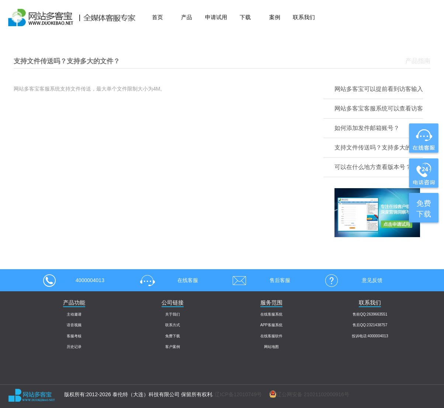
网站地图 (271, 347)
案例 (274, 17)
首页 (157, 17)
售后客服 (259, 280)
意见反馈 (351, 280)
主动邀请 (74, 314)
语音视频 (74, 325)
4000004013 (73, 280)
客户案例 (172, 347)
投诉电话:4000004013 (370, 336)
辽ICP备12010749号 (238, 394)
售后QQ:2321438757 (370, 325)
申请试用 (216, 17)
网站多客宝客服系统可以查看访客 (378, 108)
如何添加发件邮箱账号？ (366, 128)
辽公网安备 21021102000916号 (305, 394)
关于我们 (172, 314)
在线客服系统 (271, 314)
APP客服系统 (271, 325)
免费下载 (172, 336)
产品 (186, 17)
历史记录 (74, 347)
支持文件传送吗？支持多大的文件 (378, 147)
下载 (245, 17)
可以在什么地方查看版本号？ (372, 167)
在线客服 (166, 280)
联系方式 (172, 325)
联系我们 (304, 17)
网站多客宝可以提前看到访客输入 (378, 89)
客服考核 (74, 336)
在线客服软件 (271, 336)
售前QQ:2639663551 (370, 314)
